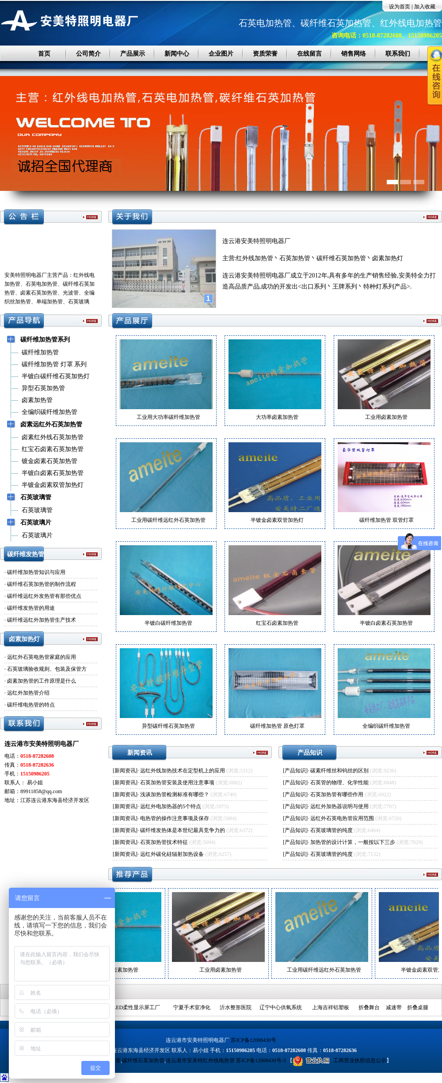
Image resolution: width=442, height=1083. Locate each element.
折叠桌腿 (417, 1007)
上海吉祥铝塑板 (330, 1007)
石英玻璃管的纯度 (331, 830)
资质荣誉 (265, 53)
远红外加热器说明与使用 (339, 806)
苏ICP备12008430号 (253, 1040)
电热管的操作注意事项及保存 (174, 818)
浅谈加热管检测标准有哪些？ (174, 794)
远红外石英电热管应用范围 (342, 818)
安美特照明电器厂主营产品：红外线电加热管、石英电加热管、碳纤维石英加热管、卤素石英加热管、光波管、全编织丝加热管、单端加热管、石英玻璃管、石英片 (49, 295)
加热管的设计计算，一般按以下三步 (352, 842)
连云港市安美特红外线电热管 (200, 1060)
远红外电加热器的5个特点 (170, 806)
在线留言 (309, 53)
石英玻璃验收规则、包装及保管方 (47, 669)
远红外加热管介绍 (28, 693)
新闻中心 (176, 53)
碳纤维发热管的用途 (31, 608)
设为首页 (399, 7)
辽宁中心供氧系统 (280, 1007)
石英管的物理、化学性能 (339, 782)
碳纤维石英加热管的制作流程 (41, 584)
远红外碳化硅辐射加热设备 (172, 854)
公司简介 (88, 53)
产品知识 (295, 771)
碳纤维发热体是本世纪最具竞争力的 (182, 830)
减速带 (394, 1007)
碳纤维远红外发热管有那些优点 (44, 596)
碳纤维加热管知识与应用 (36, 572)
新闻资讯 (125, 771)
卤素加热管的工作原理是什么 (41, 681)
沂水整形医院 (235, 1007)
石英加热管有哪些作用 (336, 794)
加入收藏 (424, 7)
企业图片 (221, 53)
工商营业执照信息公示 (339, 1060)
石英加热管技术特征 (164, 842)
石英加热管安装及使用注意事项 (177, 782)
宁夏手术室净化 (191, 1007)
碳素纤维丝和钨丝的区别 (339, 771)
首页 (44, 53)
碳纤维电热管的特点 (31, 705)
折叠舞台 (369, 1007)
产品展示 (132, 53)
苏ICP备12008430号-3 (261, 1060)
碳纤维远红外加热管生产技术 (41, 620)
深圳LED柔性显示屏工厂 (131, 1007)
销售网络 (353, 53)
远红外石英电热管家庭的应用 (41, 657)
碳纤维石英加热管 (143, 1060)
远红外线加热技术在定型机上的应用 (182, 771)
